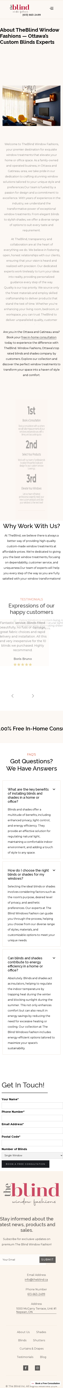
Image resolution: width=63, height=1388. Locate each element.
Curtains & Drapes (32, 1353)
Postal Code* (11, 1136)
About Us (23, 1336)
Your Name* (10, 1099)
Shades (41, 1336)
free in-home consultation (38, 337)
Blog (43, 1361)
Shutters (39, 1345)
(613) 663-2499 (32, 14)
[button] (51, 8)
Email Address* (13, 1124)
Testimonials (25, 1361)
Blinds (22, 1345)
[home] (19, 8)
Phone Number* (13, 1112)
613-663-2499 (41, 1294)
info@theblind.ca (40, 1279)
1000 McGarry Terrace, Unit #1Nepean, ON (41, 1310)
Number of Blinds (14, 1149)
